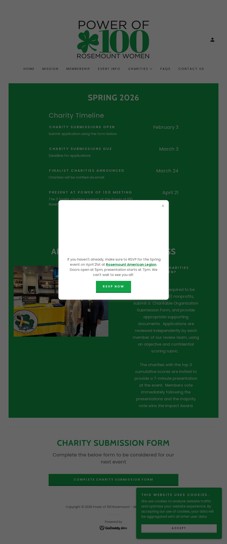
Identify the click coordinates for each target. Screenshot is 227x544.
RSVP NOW (113, 286)
